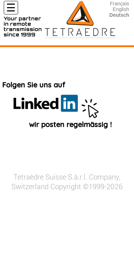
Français (119, 3)
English (121, 9)
